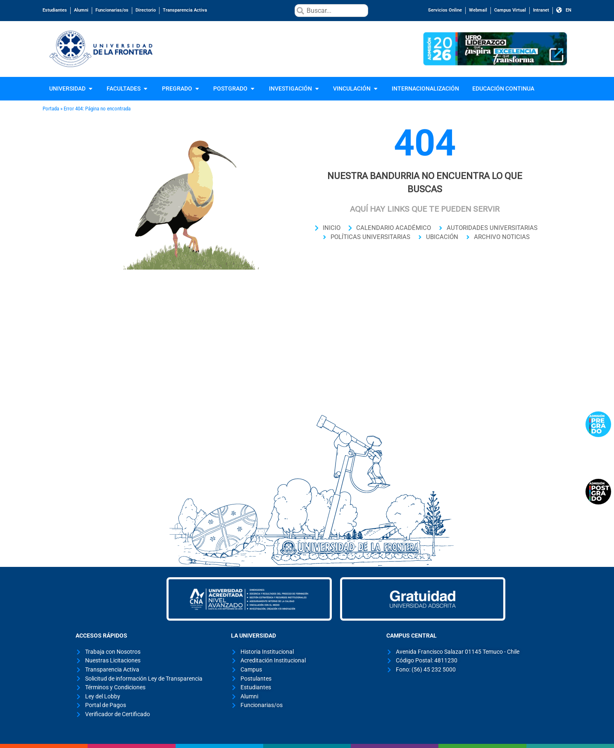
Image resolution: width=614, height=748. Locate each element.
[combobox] (331, 10)
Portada (51, 108)
